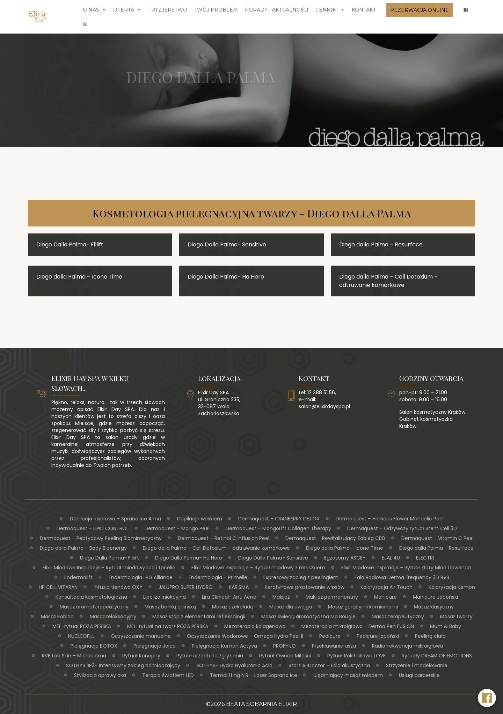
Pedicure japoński (378, 636)
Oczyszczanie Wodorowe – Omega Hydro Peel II (245, 636)
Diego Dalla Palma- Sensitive (273, 557)
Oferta (127, 10)
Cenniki (330, 10)
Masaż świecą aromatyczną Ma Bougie (308, 616)
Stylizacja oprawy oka (100, 675)
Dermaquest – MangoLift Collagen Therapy (278, 528)
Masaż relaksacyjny (113, 616)
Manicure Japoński (435, 596)
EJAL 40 (391, 557)
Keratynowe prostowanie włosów (304, 587)
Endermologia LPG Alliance (141, 577)
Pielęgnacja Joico (154, 645)
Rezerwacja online (419, 10)
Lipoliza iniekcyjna (164, 596)
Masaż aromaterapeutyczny (94, 606)
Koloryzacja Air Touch (386, 587)
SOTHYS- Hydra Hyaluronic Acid (234, 665)
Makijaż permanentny (332, 596)
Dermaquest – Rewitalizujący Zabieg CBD (335, 538)
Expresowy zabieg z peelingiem (300, 577)
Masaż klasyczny (434, 606)
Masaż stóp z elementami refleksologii (198, 616)
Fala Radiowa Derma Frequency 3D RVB (402, 577)
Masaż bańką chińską (170, 606)
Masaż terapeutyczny (398, 616)
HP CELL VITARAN (58, 587)
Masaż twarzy (456, 616)
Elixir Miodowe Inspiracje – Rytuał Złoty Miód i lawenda (406, 567)
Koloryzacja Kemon (452, 587)
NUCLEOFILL (81, 636)
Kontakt (364, 10)
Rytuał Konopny (141, 655)
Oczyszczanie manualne (141, 636)
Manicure (385, 596)
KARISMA (239, 587)
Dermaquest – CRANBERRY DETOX (279, 518)
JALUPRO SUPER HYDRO (186, 587)
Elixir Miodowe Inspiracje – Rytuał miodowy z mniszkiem (258, 567)
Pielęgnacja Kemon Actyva (224, 645)
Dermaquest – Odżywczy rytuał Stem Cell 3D (402, 528)
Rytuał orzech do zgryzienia (209, 655)
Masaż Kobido (57, 616)
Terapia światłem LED (168, 675)
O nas (94, 10)
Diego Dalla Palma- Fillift (109, 557)
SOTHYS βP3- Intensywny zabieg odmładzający (123, 665)
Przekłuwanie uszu (334, 645)
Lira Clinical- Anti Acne (229, 596)
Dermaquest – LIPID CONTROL (93, 528)
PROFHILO (284, 645)
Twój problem (216, 10)
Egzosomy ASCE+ (345, 557)
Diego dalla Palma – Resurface (436, 547)
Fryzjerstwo (167, 10)
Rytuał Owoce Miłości (285, 655)
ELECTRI (425, 557)
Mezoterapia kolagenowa (254, 626)
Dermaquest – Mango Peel (177, 528)
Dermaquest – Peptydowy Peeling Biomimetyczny (101, 538)
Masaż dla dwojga (290, 606)
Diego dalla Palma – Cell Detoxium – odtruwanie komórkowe (216, 547)
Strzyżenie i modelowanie (416, 665)
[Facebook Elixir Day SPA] (487, 698)
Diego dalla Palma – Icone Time (344, 547)
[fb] (466, 10)
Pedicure (330, 636)
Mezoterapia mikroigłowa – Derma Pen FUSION (357, 626)
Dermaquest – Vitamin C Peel (437, 538)
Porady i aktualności (277, 10)
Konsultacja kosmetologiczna (91, 596)
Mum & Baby (445, 626)
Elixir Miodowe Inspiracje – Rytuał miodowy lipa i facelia (109, 567)
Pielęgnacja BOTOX (94, 645)
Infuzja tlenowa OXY (118, 587)
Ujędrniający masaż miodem (348, 675)
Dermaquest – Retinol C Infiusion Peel (223, 538)
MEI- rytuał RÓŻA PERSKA (81, 626)
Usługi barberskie (419, 675)
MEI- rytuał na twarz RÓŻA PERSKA (167, 626)
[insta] (85, 24)
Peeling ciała (430, 636)
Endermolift (78, 577)
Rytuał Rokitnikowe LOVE (356, 655)
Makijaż (281, 596)
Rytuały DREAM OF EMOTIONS (437, 655)
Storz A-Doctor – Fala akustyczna (329, 665)
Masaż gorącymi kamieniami (363, 606)
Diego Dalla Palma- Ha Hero (188, 557)
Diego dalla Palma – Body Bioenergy (83, 547)
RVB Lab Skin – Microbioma (74, 655)
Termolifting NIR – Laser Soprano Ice (253, 675)
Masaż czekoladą (232, 606)
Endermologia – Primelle (218, 577)
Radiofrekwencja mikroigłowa (407, 645)
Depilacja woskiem (199, 518)
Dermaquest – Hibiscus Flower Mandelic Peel (390, 518)
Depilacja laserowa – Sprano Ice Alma (115, 518)
